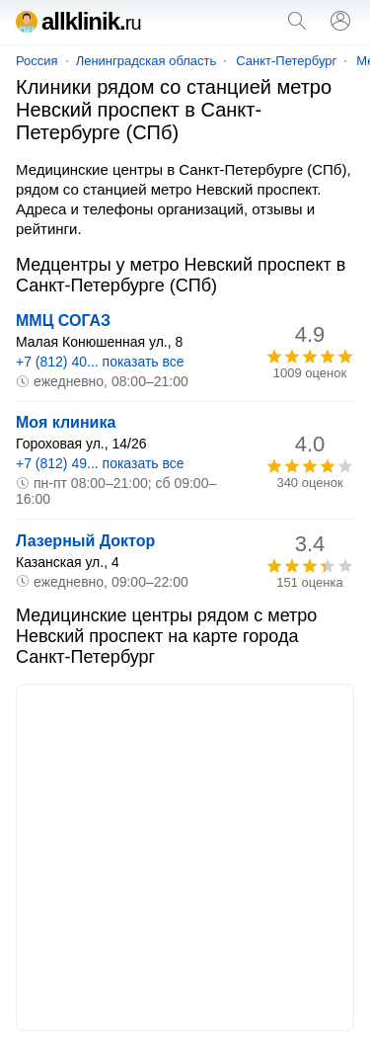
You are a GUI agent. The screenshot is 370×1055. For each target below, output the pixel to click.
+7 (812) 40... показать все (100, 361)
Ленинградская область (146, 60)
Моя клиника (65, 422)
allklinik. (78, 21)
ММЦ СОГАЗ (63, 320)
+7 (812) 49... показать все (100, 463)
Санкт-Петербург (286, 60)
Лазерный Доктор (85, 540)
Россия (37, 60)
